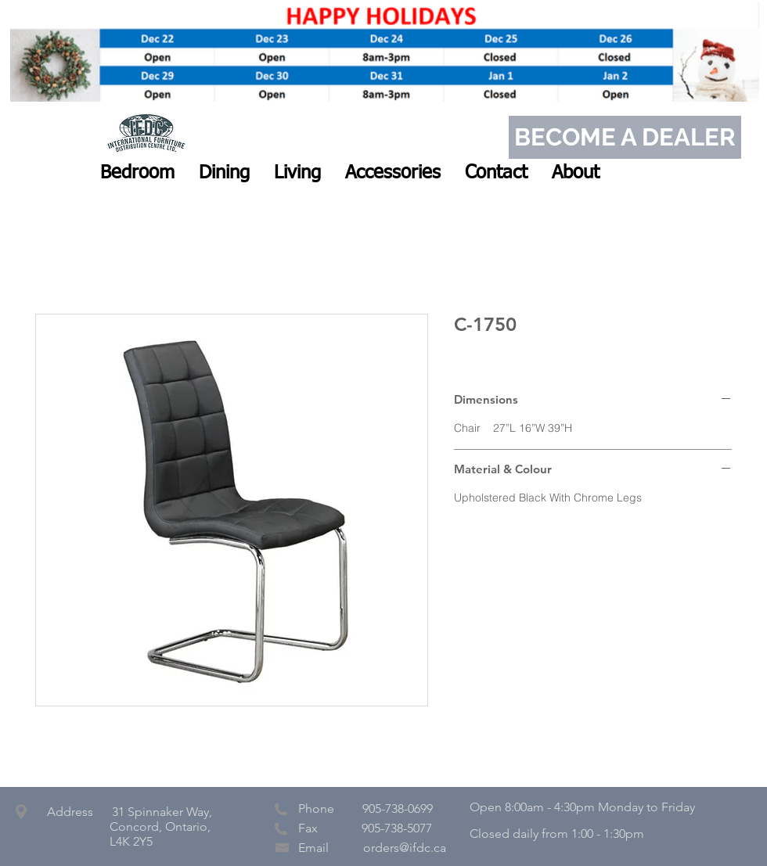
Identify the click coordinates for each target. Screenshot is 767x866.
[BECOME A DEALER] (625, 137)
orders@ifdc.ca (404, 847)
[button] (137, 173)
